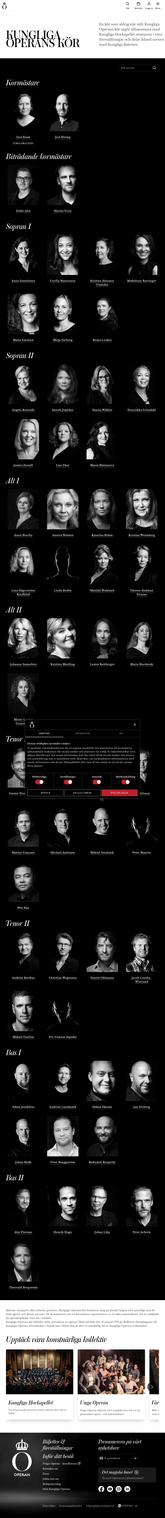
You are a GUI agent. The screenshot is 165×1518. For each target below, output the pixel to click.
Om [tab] (120, 733)
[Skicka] (135, 1458)
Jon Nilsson (142, 793)
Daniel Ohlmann (102, 977)
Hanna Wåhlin (102, 409)
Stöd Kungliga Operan (56, 1489)
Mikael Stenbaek (102, 852)
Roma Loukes (102, 339)
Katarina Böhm (102, 535)
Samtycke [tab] (44, 733)
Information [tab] (82, 733)
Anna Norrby (23, 535)
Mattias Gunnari (23, 852)
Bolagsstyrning (52, 1483)
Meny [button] (158, 5)
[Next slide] (152, 1387)
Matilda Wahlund (102, 590)
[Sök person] (139, 67)
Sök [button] (127, 5)
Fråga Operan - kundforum (60, 1463)
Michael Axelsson (63, 852)
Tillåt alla (119, 792)
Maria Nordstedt (141, 664)
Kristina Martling (63, 664)
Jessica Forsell (23, 465)
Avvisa (45, 792)
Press (46, 1473)
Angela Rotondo (23, 409)
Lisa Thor (62, 465)
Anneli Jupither (63, 409)
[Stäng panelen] (134, 724)
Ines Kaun (23, 137)
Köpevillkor (49, 1506)
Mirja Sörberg (63, 339)
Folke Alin (23, 210)
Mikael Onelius (23, 1036)
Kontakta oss (50, 1468)
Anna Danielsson (23, 280)
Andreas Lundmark (62, 1106)
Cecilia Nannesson (63, 280)
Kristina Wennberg (142, 535)
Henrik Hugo (63, 1232)
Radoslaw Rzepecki (102, 1162)
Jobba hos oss (51, 1478)
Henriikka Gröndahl (141, 409)
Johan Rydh (23, 1162)
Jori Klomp (63, 137)
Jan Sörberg (141, 1106)
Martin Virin (63, 210)
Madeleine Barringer (141, 280)
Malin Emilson (23, 339)
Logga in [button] (149, 5)
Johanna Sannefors (23, 664)
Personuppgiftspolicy (70, 1506)
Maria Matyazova (102, 465)
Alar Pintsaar (23, 1232)
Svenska (129, 1505)
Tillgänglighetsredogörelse (100, 1506)
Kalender (138, 5)
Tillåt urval (82, 792)
